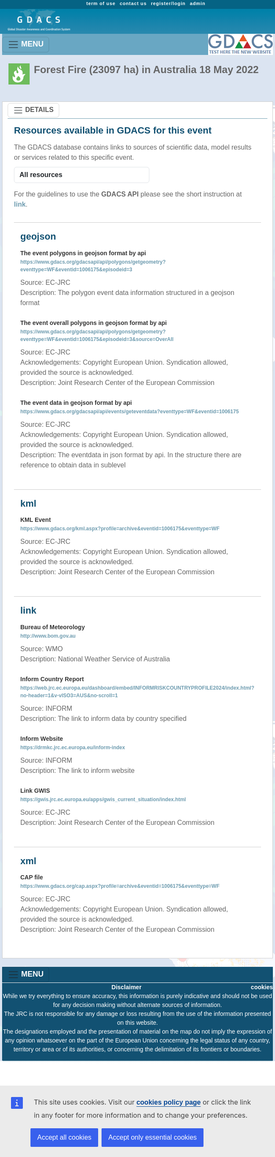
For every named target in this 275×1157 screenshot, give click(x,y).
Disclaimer (127, 987)
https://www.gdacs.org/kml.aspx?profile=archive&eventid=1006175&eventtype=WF (120, 529)
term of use (101, 3)
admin (198, 3)
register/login (168, 3)
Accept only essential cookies (152, 1137)
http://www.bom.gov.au (48, 636)
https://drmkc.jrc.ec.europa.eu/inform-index (72, 747)
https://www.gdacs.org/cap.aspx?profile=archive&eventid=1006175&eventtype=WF (120, 886)
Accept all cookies (64, 1137)
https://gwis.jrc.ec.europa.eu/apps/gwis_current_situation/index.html (103, 799)
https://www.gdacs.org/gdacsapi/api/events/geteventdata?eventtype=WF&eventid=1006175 (129, 412)
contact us (133, 3)
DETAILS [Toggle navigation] (33, 110)
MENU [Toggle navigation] (26, 44)
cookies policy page (168, 1102)
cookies (262, 987)
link (20, 204)
